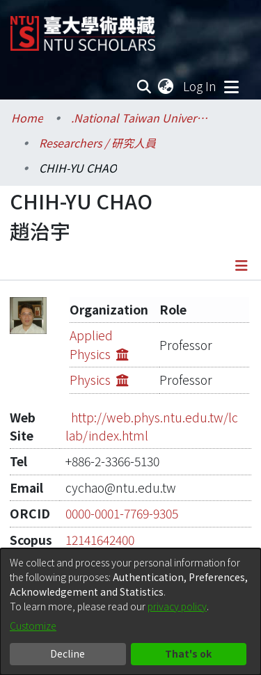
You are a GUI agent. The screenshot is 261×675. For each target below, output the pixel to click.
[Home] (82, 28)
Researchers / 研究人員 (97, 142)
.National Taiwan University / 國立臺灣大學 (140, 117)
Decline (67, 653)
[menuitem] (166, 86)
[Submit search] (144, 86)
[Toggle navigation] (231, 86)
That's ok (188, 653)
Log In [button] (200, 86)
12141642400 (99, 521)
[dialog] (130, 611)
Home (27, 117)
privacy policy (177, 606)
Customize (33, 626)
